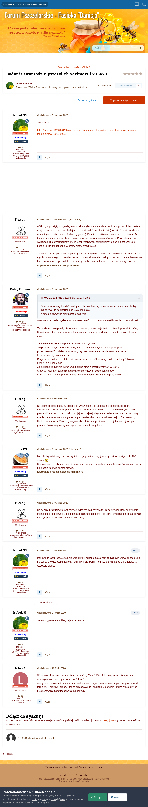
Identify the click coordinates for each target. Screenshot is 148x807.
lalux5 (20, 668)
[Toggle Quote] (42, 298)
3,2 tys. (20, 481)
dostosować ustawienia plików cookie (50, 799)
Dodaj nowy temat (87, 100)
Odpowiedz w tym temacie (124, 100)
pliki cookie (43, 795)
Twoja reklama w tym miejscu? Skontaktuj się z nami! (74, 767)
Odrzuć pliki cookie (131, 797)
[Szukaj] (106, 48)
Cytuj (47, 157)
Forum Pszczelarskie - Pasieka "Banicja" (52, 15)
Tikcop (20, 219)
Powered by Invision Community (74, 781)
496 (20, 696)
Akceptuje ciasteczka (100, 797)
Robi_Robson (20, 289)
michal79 (19, 449)
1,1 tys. (20, 247)
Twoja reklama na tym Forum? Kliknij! (74, 67)
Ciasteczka (81, 775)
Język (64, 775)
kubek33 (27, 83)
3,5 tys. (20, 321)
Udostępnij (104, 85)
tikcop (75, 298)
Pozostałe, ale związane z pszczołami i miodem (61, 87)
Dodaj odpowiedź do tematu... (39, 738)
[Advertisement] (43, 190)
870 (20, 148)
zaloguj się (108, 720)
